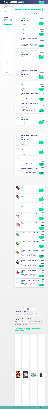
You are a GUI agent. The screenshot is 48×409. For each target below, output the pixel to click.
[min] (5, 22)
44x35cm (32, 313)
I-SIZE (27, 321)
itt (32, 408)
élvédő (42, 321)
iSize (28, 322)
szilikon (31, 322)
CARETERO (24, 321)
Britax (24, 315)
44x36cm (34, 315)
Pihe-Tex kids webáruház (8, 72)
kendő (36, 313)
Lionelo (38, 322)
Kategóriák (12, 2)
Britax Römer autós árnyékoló (27, 17)
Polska (19, 313)
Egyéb (30, 315)
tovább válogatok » (7, 31)
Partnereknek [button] (42, 2)
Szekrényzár (31, 321)
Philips (39, 321)
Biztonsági (19, 321)
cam (26, 322)
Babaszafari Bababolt (8, 62)
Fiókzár (23, 324)
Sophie (27, 315)
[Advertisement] (8, 45)
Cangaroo (23, 313)
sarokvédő (16, 322)
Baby (16, 321)
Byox (41, 313)
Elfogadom (38, 407)
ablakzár (41, 322)
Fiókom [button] (41, 1)
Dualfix (26, 324)
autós (35, 322)
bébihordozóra (17, 315)
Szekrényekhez (21, 322)
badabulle (19, 324)
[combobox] (20, 2)
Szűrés (8, 24)
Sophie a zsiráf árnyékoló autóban (28, 27)
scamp (35, 321)
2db (21, 315)
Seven (16, 313)
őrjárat (39, 313)
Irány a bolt (41, 23)
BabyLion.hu (8, 65)
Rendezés (41, 13)
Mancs (28, 313)
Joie (15, 324)
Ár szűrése (6, 17)
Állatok (37, 315)
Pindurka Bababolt (9, 67)
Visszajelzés (28, 2)
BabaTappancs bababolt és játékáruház (8, 69)
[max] (10, 22)
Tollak (41, 315)
